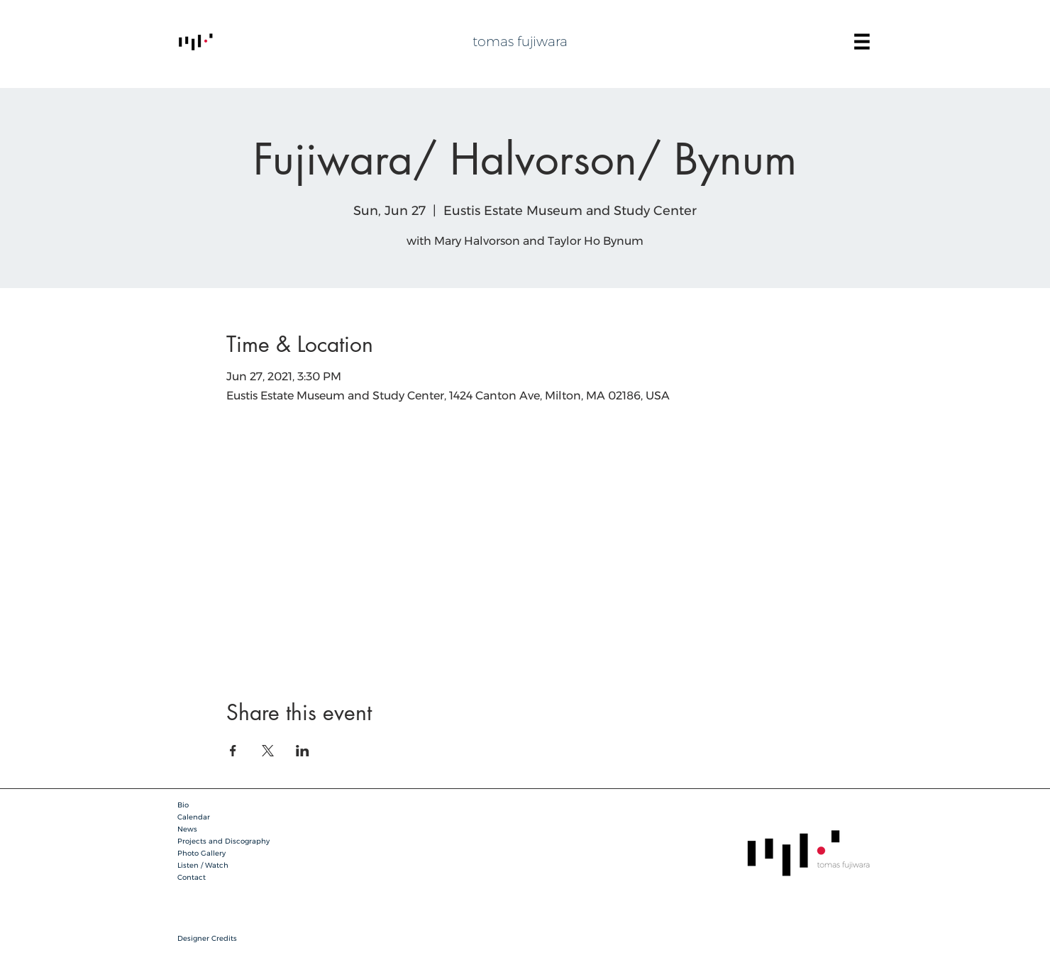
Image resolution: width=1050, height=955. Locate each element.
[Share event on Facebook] (233, 750)
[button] (862, 42)
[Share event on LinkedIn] (302, 750)
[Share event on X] (268, 750)
